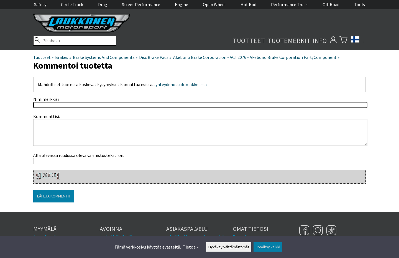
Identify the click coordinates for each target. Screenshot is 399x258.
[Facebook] (305, 230)
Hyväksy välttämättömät (228, 246)
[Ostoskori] (343, 40)
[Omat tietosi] (333, 40)
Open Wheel (214, 4)
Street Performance (141, 4)
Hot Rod (248, 4)
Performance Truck (289, 4)
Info (320, 40)
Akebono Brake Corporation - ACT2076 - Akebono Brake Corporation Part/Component (256, 57)
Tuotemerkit (289, 40)
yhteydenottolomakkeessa (181, 84)
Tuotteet (249, 40)
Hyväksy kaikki (268, 246)
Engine (181, 4)
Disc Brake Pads (155, 57)
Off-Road (331, 4)
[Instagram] (318, 230)
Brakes (63, 57)
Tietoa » (190, 247)
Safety (40, 4)
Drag (102, 4)
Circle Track (72, 4)
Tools (359, 4)
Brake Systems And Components (105, 57)
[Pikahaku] (74, 41)
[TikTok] (331, 230)
